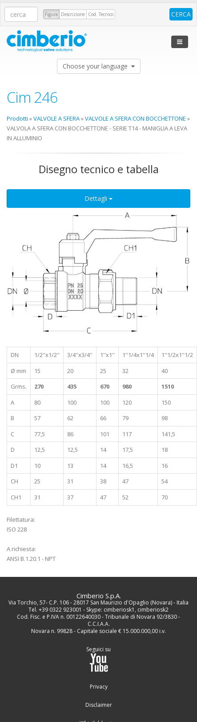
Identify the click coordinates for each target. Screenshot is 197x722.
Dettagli (98, 198)
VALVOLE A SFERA (56, 118)
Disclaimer (98, 705)
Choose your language (99, 66)
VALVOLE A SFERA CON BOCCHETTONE (135, 118)
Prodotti (17, 118)
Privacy (99, 686)
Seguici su (98, 659)
